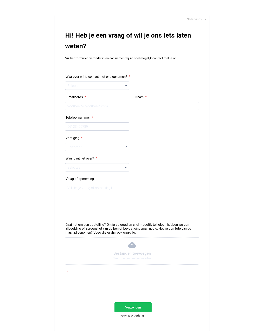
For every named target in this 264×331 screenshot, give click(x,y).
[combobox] (194, 19)
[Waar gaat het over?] (97, 167)
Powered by (132, 315)
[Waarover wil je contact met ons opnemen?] (97, 86)
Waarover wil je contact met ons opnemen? (98, 77)
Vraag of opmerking (80, 179)
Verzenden (133, 307)
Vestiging (74, 138)
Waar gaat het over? (81, 158)
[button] (132, 251)
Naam (141, 97)
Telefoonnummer (79, 117)
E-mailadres (76, 97)
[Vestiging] (97, 147)
